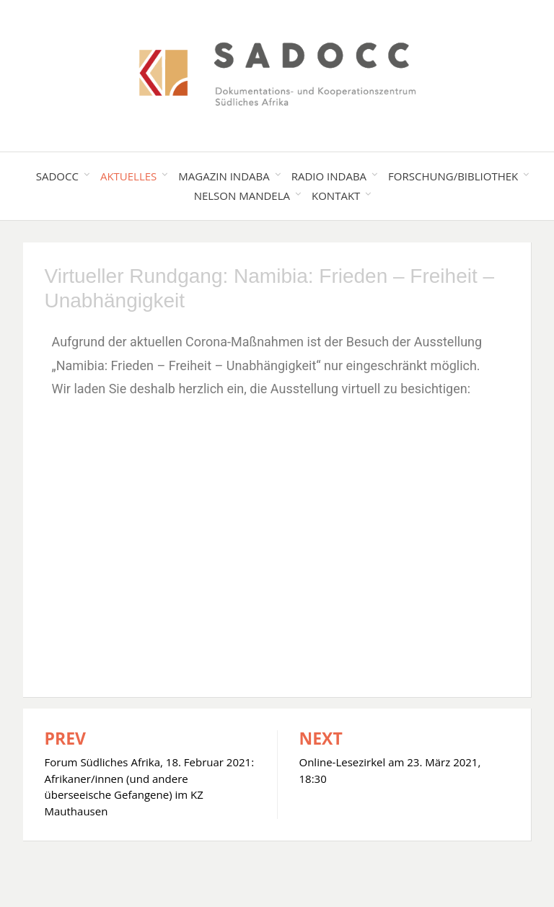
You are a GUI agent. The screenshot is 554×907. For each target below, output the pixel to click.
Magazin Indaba (223, 176)
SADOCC (57, 176)
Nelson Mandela (242, 195)
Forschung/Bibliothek (453, 176)
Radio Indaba (328, 176)
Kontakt (336, 195)
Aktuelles (128, 176)
